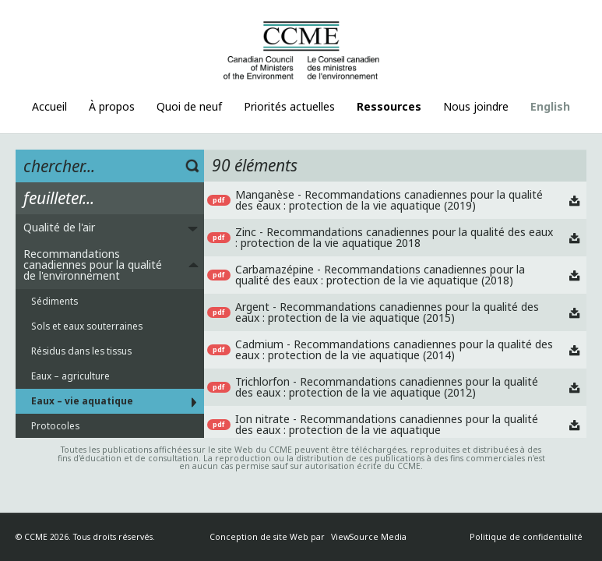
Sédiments (54, 301)
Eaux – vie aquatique (82, 400)
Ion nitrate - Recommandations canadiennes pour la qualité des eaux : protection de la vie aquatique (386, 424)
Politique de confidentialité (526, 536)
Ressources (389, 106)
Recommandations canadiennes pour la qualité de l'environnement (92, 264)
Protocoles (55, 425)
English (550, 106)
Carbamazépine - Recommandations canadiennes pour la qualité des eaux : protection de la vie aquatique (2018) (380, 275)
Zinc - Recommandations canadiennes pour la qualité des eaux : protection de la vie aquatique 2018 (394, 237)
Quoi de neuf (189, 106)
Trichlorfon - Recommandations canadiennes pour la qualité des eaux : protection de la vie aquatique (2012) (386, 387)
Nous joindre (476, 106)
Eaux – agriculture (70, 375)
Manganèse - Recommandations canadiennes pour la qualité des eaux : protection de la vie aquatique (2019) (389, 200)
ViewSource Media (369, 536)
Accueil (49, 106)
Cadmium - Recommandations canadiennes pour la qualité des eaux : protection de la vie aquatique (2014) (394, 349)
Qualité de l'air (59, 227)
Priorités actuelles (289, 106)
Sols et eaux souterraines (87, 325)
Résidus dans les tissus (81, 350)
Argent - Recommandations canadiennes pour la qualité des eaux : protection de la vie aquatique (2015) (387, 312)
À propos (112, 106)
